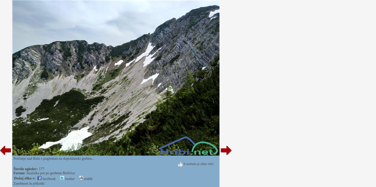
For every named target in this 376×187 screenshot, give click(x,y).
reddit (86, 179)
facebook (46, 179)
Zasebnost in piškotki (29, 183)
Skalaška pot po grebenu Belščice (50, 173)
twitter (67, 179)
